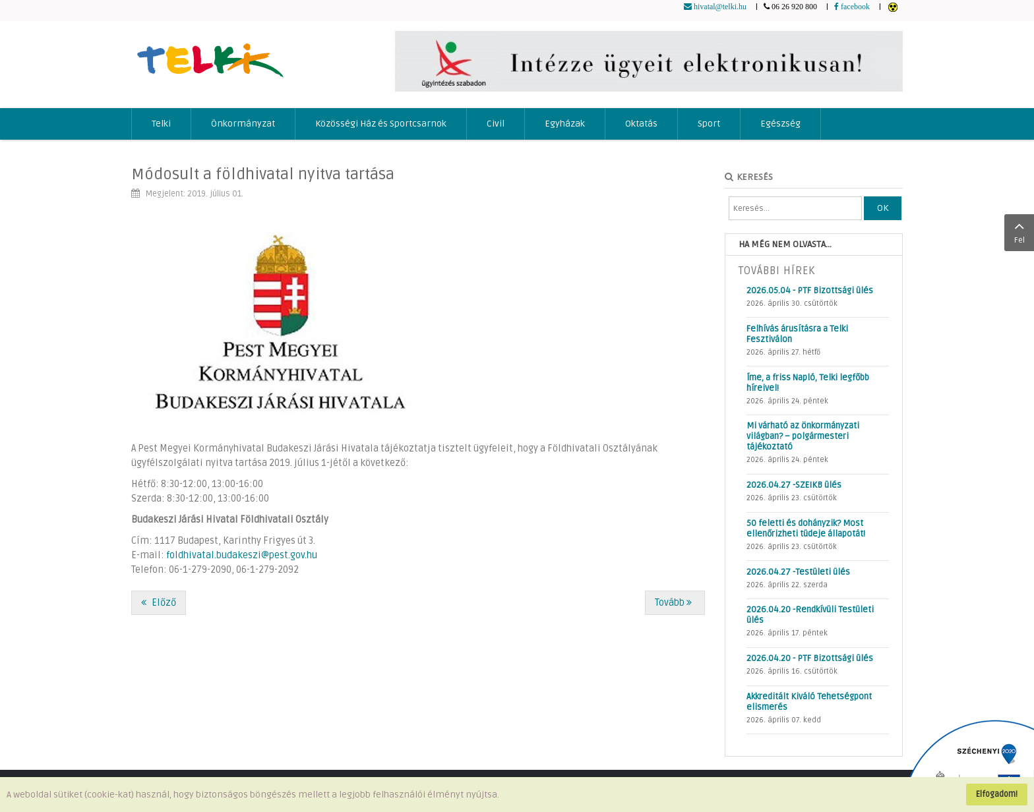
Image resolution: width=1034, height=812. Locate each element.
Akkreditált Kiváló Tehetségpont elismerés (809, 701)
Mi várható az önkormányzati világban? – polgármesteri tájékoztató (802, 436)
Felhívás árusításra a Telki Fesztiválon (797, 334)
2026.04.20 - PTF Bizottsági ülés (809, 658)
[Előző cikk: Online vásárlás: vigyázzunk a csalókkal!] (158, 603)
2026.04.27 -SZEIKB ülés (793, 485)
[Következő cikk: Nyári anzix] (675, 603)
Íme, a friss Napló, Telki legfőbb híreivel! (807, 382)
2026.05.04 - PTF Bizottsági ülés (809, 290)
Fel (1019, 231)
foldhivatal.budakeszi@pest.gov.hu (241, 555)
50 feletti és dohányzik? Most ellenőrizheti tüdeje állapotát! (805, 528)
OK (882, 208)
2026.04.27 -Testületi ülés (798, 572)
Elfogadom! (997, 794)
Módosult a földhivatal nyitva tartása (262, 174)
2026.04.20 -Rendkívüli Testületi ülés (810, 614)
